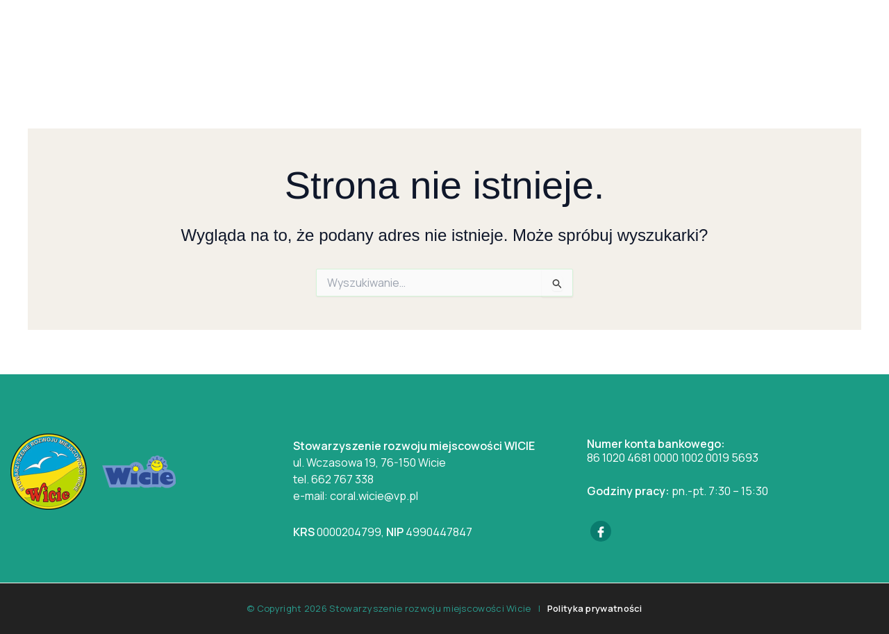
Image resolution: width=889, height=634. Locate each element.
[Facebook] (600, 531)
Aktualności (400, 38)
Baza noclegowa (571, 38)
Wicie (326, 38)
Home (272, 38)
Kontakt (666, 38)
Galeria (479, 38)
